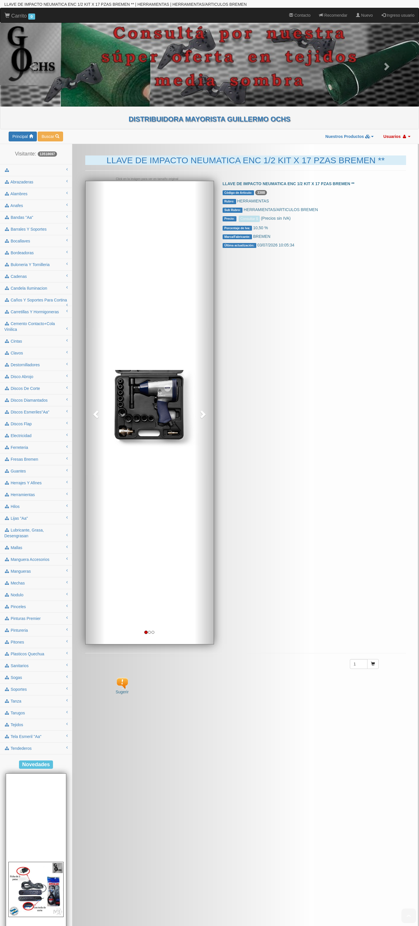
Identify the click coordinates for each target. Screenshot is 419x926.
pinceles (36, 511)
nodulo (36, 499)
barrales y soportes (36, 133)
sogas (36, 582)
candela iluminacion (36, 192)
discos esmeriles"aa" (36, 316)
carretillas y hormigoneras (36, 216)
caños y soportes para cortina (36, 206)
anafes (36, 110)
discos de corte (36, 292)
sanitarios (36, 570)
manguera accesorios (36, 463)
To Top (408, 915)
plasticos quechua (36, 558)
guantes (36, 375)
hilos (36, 410)
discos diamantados (36, 304)
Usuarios (396, 41)
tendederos (36, 652)
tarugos (36, 617)
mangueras (36, 475)
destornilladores (36, 269)
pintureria (36, 534)
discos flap (36, 328)
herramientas (36, 399)
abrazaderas (36, 86)
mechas (36, 487)
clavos (36, 257)
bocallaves (36, 145)
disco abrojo (36, 281)
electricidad (36, 340)
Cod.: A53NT (36, 914)
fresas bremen (36, 363)
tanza (36, 605)
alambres (36, 98)
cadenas (36, 180)
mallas (36, 452)
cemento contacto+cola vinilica (36, 231)
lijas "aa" (36, 422)
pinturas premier (36, 522)
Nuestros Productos (349, 41)
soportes (36, 593)
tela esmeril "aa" (36, 641)
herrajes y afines (36, 387)
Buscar (50, 41)
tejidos (36, 629)
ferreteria (36, 351)
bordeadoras (36, 157)
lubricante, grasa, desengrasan (36, 437)
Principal (22, 41)
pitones (36, 546)
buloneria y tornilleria (36, 169)
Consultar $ (249, 124)
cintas (36, 245)
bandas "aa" (36, 121)
